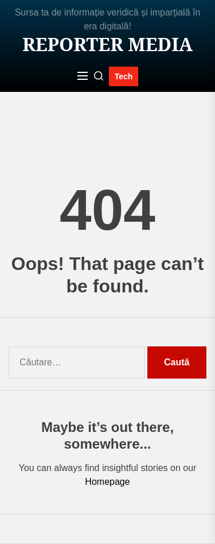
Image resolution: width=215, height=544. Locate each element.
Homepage (107, 482)
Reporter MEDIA (107, 44)
